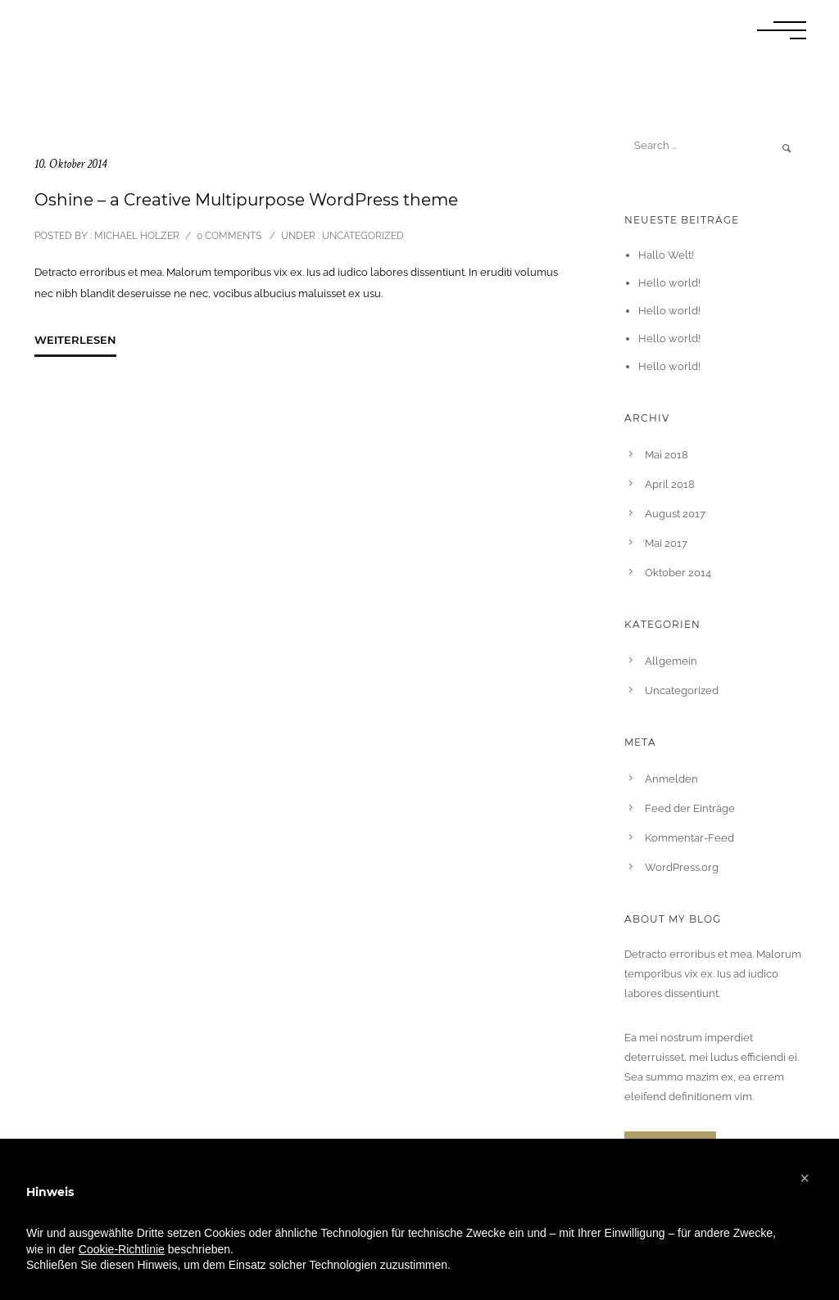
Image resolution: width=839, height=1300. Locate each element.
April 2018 (670, 484)
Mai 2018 (666, 455)
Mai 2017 (666, 543)
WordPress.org (682, 867)
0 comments (229, 235)
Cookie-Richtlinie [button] (122, 1249)
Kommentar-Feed (689, 838)
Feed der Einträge (690, 808)
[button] (804, 1178)
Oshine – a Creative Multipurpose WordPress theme (246, 200)
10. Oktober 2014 (70, 164)
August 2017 (675, 514)
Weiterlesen (75, 339)
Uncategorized (362, 235)
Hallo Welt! (666, 255)
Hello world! (669, 283)
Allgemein (671, 661)
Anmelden (671, 779)
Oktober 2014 (678, 572)
